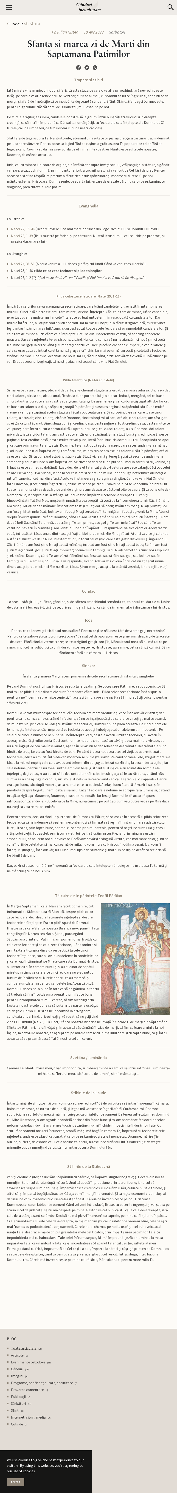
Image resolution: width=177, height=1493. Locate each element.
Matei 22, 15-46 (23, 229)
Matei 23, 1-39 (22, 235)
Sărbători (117, 32)
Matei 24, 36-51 (23, 263)
